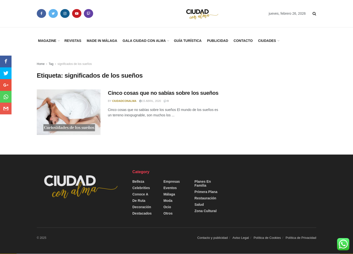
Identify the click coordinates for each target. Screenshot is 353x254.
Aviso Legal (240, 238)
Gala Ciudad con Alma (144, 41)
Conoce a (140, 194)
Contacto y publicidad (212, 238)
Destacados (142, 213)
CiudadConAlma (124, 100)
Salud (199, 204)
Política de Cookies (267, 238)
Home (41, 64)
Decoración (141, 207)
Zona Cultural (205, 211)
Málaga (169, 194)
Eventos (170, 188)
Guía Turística (188, 41)
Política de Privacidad (301, 238)
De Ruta (138, 201)
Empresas (172, 181)
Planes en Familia (202, 183)
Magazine (47, 41)
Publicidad (217, 41)
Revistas (72, 41)
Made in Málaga (102, 41)
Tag (51, 64)
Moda (168, 201)
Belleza (138, 181)
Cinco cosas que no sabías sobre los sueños (163, 93)
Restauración (205, 198)
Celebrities (141, 188)
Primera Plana (205, 192)
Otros (168, 213)
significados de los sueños (75, 64)
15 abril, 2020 (150, 100)
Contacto (243, 41)
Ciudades (267, 41)
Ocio (167, 207)
